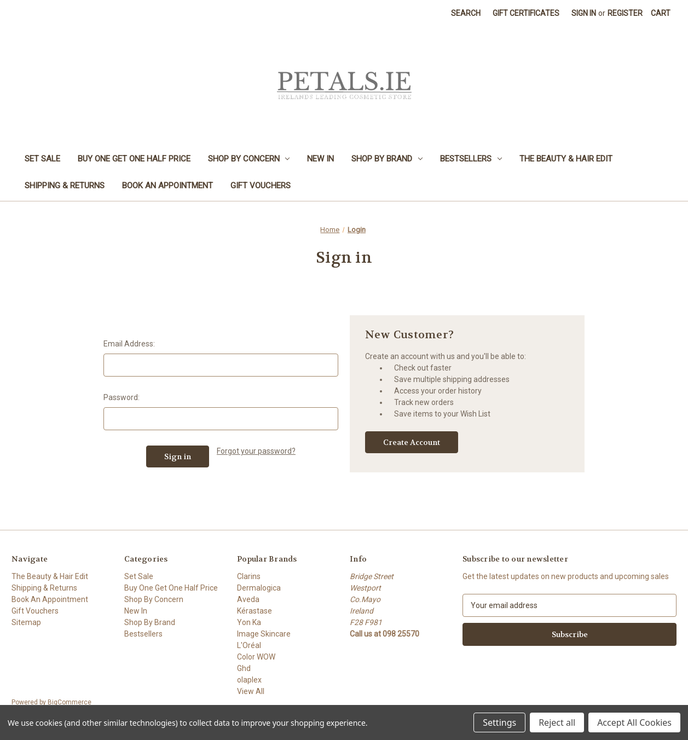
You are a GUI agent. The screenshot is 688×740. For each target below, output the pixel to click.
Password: (121, 397)
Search (466, 13)
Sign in (583, 13)
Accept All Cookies (634, 722)
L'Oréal (249, 645)
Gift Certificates (526, 13)
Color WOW (256, 656)
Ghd (244, 668)
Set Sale (42, 159)
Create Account (411, 442)
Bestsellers (471, 159)
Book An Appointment (167, 185)
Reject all (557, 722)
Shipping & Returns (65, 185)
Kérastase (254, 610)
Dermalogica (259, 587)
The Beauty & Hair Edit (565, 159)
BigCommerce (69, 702)
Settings (499, 722)
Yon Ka (249, 622)
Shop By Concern (249, 159)
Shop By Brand (387, 159)
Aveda (248, 599)
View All (250, 691)
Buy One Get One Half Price (134, 159)
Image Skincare (264, 633)
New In (320, 159)
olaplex (249, 679)
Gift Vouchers (260, 185)
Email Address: (129, 343)
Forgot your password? (256, 451)
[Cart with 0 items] (661, 13)
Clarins (249, 576)
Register (625, 13)
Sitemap (26, 622)
